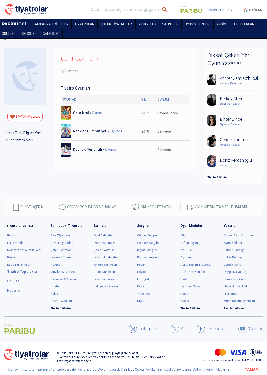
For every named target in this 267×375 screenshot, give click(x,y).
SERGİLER (29, 33)
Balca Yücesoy (234, 250)
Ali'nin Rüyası (189, 243)
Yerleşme (143, 293)
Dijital (141, 286)
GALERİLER (51, 33)
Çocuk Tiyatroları (116, 24)
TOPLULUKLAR (243, 24)
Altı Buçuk (187, 250)
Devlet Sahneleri (105, 243)
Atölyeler (147, 24)
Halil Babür (231, 293)
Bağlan (253, 10)
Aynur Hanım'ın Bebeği (195, 264)
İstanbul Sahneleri (106, 257)
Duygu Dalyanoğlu (236, 272)
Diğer (140, 301)
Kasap (184, 293)
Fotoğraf (143, 279)
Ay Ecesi (186, 257)
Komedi (56, 264)
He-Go (184, 279)
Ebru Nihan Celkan (236, 279)
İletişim (12, 235)
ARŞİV (221, 24)
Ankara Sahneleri (105, 264)
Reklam (12, 257)
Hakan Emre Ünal (235, 286)
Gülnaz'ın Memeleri (193, 272)
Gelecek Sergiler (148, 243)
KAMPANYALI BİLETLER (50, 24)
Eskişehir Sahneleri (106, 286)
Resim (141, 264)
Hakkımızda (15, 243)
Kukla (54, 293)
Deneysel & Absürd (64, 279)
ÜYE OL (233, 10)
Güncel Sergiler (147, 235)
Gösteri (56, 286)
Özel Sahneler (103, 235)
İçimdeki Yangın (191, 286)
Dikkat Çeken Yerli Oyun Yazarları (229, 59)
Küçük (184, 301)
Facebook (211, 329)
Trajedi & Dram (61, 257)
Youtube (250, 329)
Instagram (143, 329)
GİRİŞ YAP (216, 10)
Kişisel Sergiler (147, 250)
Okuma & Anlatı (61, 301)
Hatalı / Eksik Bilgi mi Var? (23, 133)
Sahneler (170, 24)
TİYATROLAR (84, 24)
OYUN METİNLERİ (198, 24)
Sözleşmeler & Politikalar (24, 250)
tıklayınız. (223, 369)
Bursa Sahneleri (104, 272)
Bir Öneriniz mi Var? (18, 140)
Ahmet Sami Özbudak (239, 235)
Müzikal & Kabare (63, 272)
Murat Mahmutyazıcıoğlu (240, 301)
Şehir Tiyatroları (61, 250)
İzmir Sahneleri (104, 279)
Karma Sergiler (147, 257)
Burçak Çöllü (232, 264)
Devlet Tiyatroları (62, 243)
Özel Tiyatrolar (60, 235)
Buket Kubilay (233, 257)
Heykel (141, 272)
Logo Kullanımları (19, 264)
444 (182, 235)
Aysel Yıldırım (233, 243)
